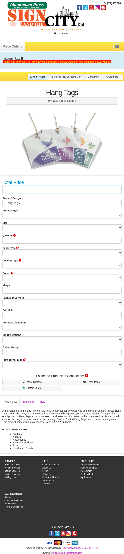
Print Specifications (51, 477)
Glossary (46, 474)
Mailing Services (12, 474)
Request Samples (88, 468)
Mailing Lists (10, 477)
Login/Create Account (90, 464)
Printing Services (12, 468)
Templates (28, 401)
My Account (85, 477)
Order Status (75, 29)
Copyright (67, 548)
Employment (10, 503)
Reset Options (32, 382)
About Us (46, 468)
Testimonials (48, 480)
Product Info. (10, 401)
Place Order (86, 471)
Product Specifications (62, 100)
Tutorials (46, 483)
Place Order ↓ (12, 46)
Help (42, 401)
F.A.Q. (45, 471)
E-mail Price (91, 382)
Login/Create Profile (53, 29)
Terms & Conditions (13, 507)
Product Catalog (12, 464)
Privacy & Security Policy (86, 548)
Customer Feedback (13, 500)
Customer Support (51, 464)
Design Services (12, 471)
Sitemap (8, 497)
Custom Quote (32, 388)
